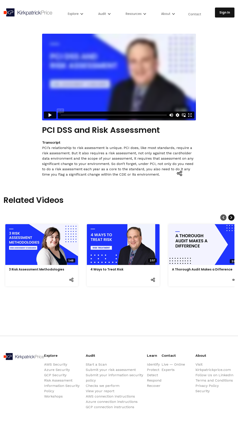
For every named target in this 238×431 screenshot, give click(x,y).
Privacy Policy (207, 386)
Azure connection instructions (112, 402)
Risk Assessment (58, 380)
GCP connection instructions (110, 407)
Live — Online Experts (173, 367)
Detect (152, 375)
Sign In (224, 12)
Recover (153, 386)
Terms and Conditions (214, 380)
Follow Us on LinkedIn (214, 375)
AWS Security (55, 364)
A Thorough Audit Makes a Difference (202, 269)
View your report (100, 391)
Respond (154, 380)
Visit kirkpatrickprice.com (213, 367)
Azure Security (57, 370)
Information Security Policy (62, 388)
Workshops (53, 396)
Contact (194, 14)
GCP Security (55, 375)
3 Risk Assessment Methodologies (36, 269)
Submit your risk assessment (111, 370)
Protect (153, 370)
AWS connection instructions (110, 396)
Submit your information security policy (114, 377)
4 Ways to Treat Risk (106, 269)
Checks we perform (102, 386)
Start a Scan (96, 364)
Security (202, 391)
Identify (153, 364)
